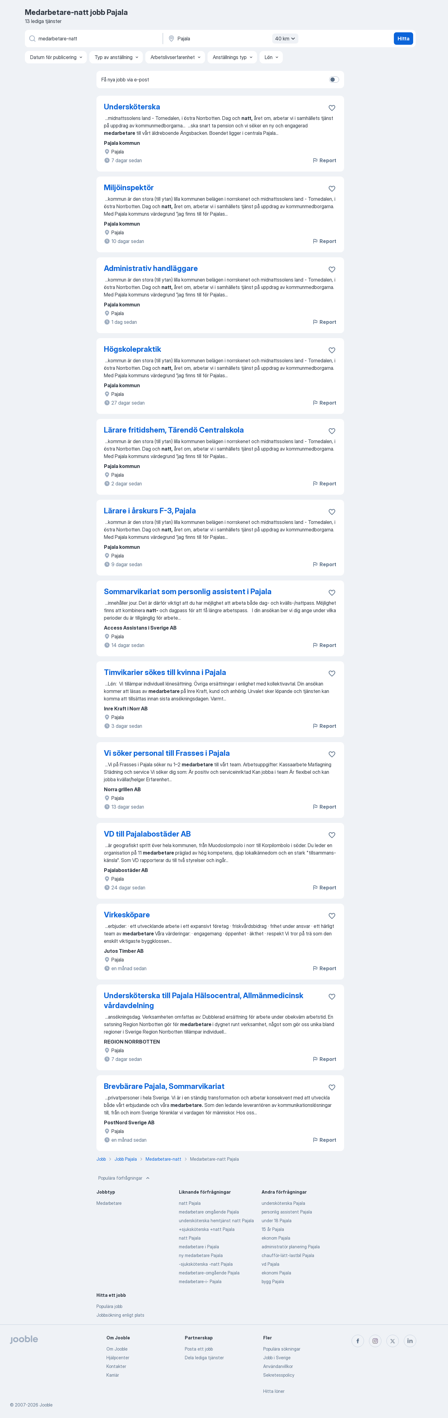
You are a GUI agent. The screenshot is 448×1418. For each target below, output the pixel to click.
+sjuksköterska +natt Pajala (207, 1229)
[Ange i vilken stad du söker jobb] (232, 38)
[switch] (334, 79)
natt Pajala (190, 1203)
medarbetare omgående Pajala (209, 1211)
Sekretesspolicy (278, 1375)
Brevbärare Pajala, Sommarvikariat (164, 1086)
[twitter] (392, 1341)
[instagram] (375, 1341)
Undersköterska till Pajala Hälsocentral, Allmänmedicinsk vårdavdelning (203, 1000)
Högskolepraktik (132, 349)
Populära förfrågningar (124, 1178)
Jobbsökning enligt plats (120, 1315)
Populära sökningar (281, 1348)
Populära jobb (109, 1306)
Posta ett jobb (199, 1348)
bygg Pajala (273, 1281)
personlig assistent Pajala (287, 1211)
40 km (286, 38)
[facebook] (358, 1341)
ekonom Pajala (276, 1238)
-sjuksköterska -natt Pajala (206, 1264)
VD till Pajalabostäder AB (147, 833)
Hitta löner (273, 1391)
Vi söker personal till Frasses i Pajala (167, 753)
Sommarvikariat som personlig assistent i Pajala (188, 591)
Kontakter (116, 1366)
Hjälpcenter (117, 1357)
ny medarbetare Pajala (201, 1255)
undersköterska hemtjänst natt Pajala (216, 1220)
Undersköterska (132, 106)
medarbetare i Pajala (199, 1246)
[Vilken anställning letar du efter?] (93, 38)
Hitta (403, 38)
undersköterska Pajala (283, 1203)
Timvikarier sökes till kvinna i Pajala (165, 672)
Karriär (112, 1375)
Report (324, 160)
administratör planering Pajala (291, 1246)
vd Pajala (270, 1264)
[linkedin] (410, 1341)
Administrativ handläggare (151, 268)
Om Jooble (117, 1348)
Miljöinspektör (129, 187)
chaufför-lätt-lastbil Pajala (288, 1255)
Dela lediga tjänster (204, 1357)
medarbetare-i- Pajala (200, 1281)
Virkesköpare (127, 914)
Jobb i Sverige (277, 1357)
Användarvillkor (278, 1366)
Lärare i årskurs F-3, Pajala (150, 510)
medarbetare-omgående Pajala (209, 1272)
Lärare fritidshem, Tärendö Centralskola (174, 429)
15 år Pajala (273, 1229)
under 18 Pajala (277, 1220)
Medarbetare (109, 1203)
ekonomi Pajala (276, 1272)
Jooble (46, 1404)
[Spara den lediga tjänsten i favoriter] (331, 107)
